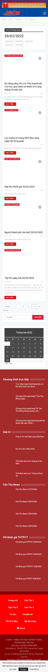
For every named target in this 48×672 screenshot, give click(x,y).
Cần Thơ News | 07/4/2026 (26, 489)
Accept (23, 669)
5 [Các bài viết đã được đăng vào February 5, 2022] (35, 344)
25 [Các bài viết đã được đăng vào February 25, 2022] (29, 356)
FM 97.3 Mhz (12, 621)
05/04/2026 (9, 45)
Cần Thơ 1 (29, 600)
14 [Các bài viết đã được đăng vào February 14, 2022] (7, 352)
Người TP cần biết (12, 204)
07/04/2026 (19, 41)
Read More (34, 669)
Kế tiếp (6, 310)
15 (23, 306)
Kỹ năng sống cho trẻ (13, 56)
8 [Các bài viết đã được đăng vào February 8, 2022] (12, 348)
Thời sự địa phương (12, 250)
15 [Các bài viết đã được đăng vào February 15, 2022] (13, 352)
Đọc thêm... (10, 104)
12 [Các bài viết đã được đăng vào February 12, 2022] (35, 348)
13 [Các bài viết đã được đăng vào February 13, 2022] (41, 348)
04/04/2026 (19, 45)
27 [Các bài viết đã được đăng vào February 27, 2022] (41, 356)
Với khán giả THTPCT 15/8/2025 (29, 566)
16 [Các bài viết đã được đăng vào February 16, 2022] (18, 352)
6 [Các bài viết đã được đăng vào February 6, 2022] (40, 344)
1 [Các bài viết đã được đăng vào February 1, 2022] (12, 344)
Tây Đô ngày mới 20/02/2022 (19, 278)
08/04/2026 (9, 41)
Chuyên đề (28, 614)
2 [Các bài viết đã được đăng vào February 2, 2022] (18, 344)
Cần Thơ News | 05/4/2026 (26, 514)
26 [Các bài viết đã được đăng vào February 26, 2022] (35, 356)
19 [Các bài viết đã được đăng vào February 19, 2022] (35, 352)
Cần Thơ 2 (13, 607)
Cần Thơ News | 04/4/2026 (26, 526)
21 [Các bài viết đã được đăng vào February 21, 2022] (7, 356)
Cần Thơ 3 (29, 607)
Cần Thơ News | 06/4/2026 (26, 502)
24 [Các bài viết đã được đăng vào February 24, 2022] (24, 356)
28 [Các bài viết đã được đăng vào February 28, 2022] (7, 360)
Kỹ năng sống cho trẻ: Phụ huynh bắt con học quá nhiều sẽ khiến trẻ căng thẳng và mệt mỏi (23, 86)
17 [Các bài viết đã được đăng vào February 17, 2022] (24, 352)
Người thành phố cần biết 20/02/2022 (23, 232)
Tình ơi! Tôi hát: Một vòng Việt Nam (30, 437)
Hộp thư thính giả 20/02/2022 (19, 186)
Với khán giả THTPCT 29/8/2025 (29, 542)
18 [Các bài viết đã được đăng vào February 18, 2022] (29, 352)
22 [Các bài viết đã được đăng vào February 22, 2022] (13, 356)
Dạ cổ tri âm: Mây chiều (25, 449)
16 (28, 306)
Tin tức (12, 614)
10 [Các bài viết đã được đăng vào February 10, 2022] (24, 348)
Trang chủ (13, 600)
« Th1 (6, 364)
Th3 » (11, 364)
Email (21, 628)
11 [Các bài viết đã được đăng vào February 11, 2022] (29, 348)
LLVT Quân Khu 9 (11, 110)
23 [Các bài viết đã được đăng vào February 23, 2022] (18, 356)
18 (39, 306)
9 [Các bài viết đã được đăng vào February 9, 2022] (18, 348)
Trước (6, 306)
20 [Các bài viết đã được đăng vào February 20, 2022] (41, 352)
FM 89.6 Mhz (30, 621)
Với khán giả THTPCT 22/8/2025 (29, 554)
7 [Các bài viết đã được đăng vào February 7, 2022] (7, 348)
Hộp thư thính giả (12, 159)
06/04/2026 (29, 41)
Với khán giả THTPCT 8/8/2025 (28, 579)
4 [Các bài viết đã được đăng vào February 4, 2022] (29, 344)
